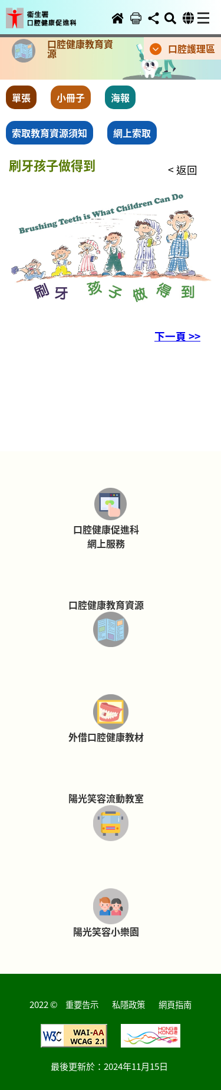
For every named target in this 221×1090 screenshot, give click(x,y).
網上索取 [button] (132, 133)
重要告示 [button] (81, 1004)
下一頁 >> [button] (177, 336)
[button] (49, 10)
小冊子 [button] (71, 97)
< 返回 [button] (182, 169)
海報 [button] (120, 97)
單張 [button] (21, 97)
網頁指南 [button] (175, 1004)
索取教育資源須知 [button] (49, 133)
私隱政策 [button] (128, 1004)
